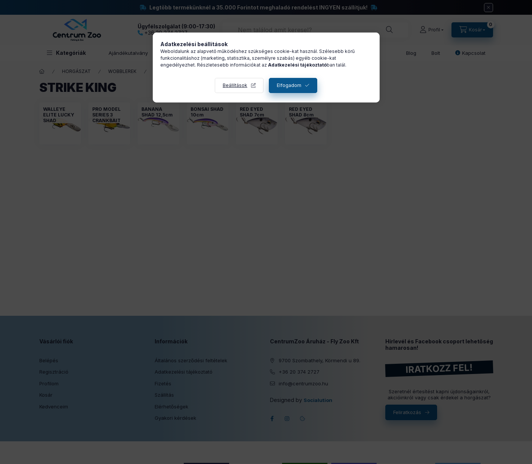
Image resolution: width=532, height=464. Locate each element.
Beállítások (235, 85)
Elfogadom (289, 85)
